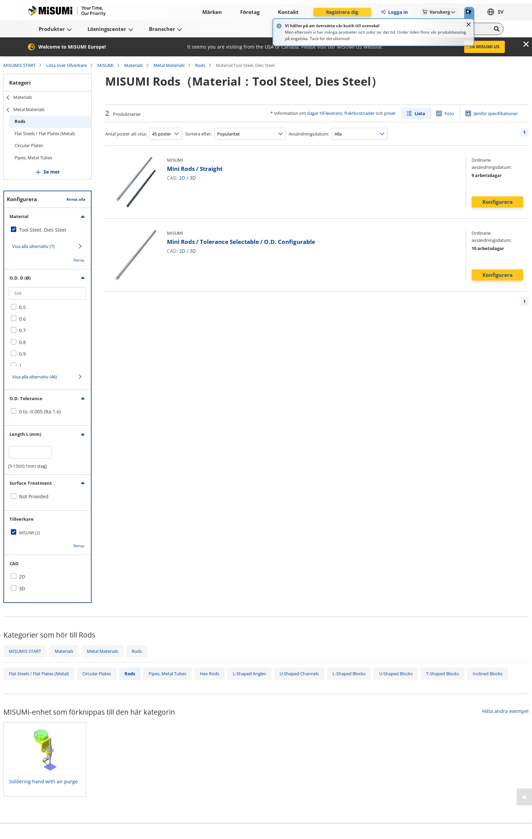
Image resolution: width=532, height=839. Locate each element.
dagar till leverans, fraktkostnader (341, 113)
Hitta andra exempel (505, 711)
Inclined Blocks (487, 674)
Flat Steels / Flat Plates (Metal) (45, 133)
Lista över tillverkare (66, 65)
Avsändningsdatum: (309, 134)
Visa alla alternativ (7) (33, 246)
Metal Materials (169, 65)
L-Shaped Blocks (348, 674)
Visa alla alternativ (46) (34, 377)
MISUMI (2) (29, 533)
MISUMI (105, 65)
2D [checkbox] (22, 576)
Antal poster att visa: (126, 134)
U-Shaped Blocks (396, 674)
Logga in (394, 12)
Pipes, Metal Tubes (33, 158)
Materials (133, 65)
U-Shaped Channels (299, 674)
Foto (449, 113)
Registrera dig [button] (342, 12)
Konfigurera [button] (497, 201)
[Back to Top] (524, 796)
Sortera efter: (198, 134)
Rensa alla (76, 199)
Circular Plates (29, 145)
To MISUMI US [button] (484, 46)
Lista (420, 113)
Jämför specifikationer (496, 113)
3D (193, 178)
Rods (200, 65)
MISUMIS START (19, 65)
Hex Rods (209, 674)
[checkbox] (47, 230)
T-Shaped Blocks (442, 674)
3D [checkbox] (22, 588)
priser (390, 113)
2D (182, 178)
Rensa (79, 260)
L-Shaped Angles (249, 674)
